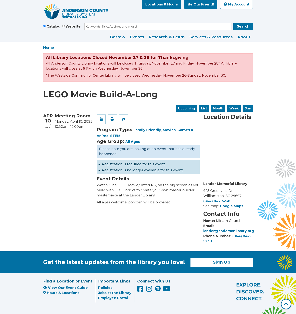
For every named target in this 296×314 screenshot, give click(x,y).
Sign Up (221, 262)
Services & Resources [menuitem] (211, 37)
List (204, 108)
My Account (236, 4)
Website (73, 26)
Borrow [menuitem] (117, 37)
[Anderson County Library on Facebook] (140, 290)
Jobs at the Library (114, 293)
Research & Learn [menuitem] (167, 37)
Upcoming (186, 108)
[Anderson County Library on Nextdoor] (158, 288)
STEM (115, 136)
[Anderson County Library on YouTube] (166, 290)
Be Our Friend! (201, 4)
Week (234, 108)
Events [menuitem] (137, 37)
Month (218, 108)
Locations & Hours (161, 4)
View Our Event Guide (65, 288)
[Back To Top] (286, 304)
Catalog (53, 26)
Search (243, 26)
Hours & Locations (61, 293)
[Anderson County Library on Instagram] (149, 290)
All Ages (132, 142)
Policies (105, 288)
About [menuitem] (244, 37)
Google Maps (231, 206)
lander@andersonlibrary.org (228, 231)
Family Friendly (147, 130)
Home (48, 47)
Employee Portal (113, 298)
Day (248, 108)
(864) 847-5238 (216, 201)
